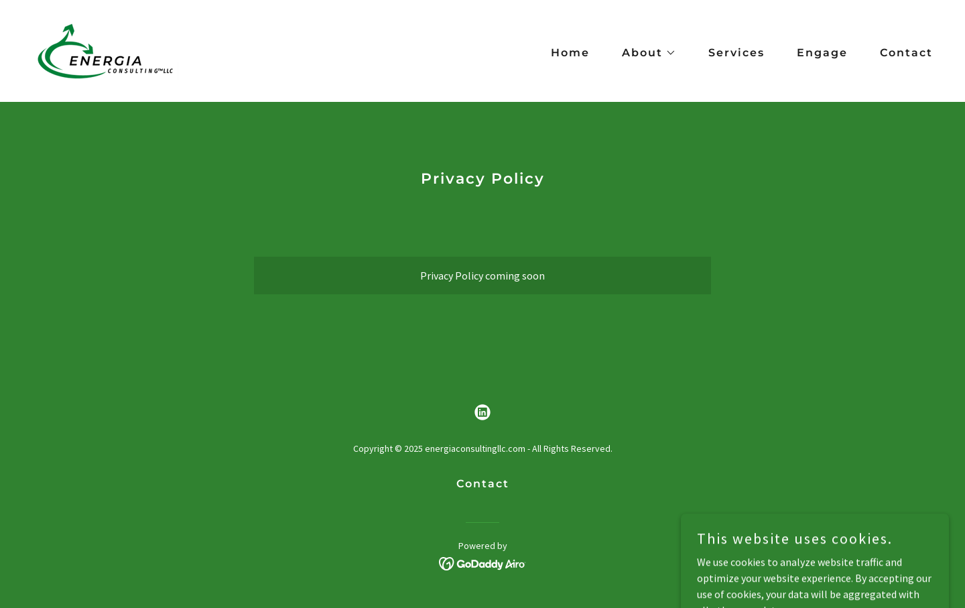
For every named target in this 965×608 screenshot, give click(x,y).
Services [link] (736, 52)
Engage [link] (822, 52)
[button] (643, 53)
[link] (105, 49)
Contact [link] (906, 52)
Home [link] (570, 52)
